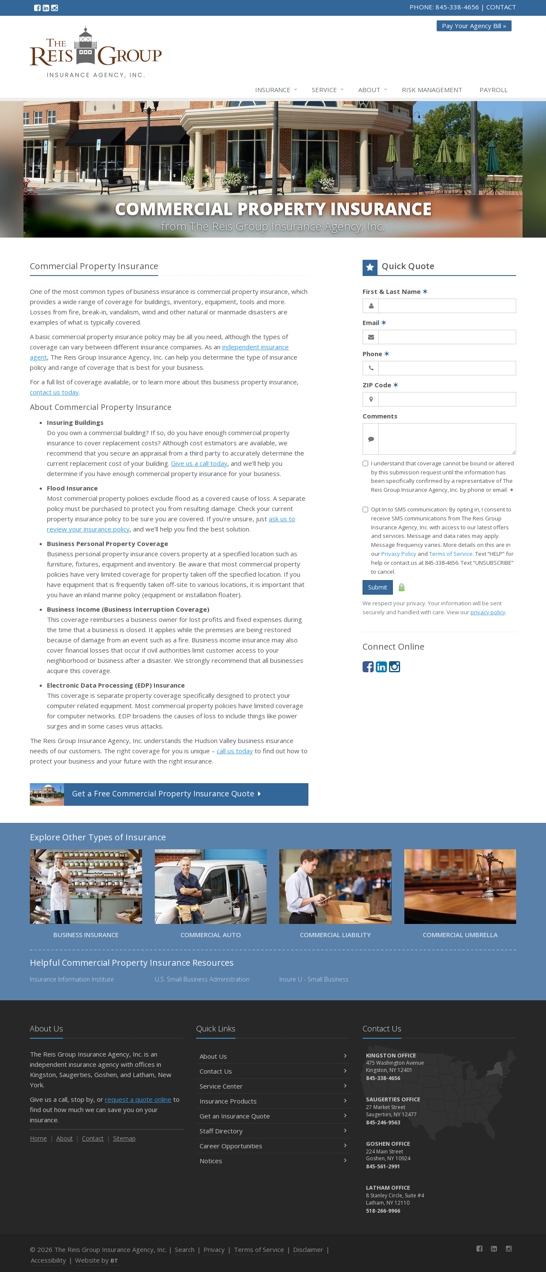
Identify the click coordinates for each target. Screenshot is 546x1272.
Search (185, 1249)
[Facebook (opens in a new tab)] (37, 8)
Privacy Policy (398, 554)
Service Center (273, 1086)
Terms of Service (451, 554)
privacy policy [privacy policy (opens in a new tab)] (487, 612)
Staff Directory (273, 1131)
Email (374, 322)
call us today (235, 750)
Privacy (214, 1249)
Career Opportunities (273, 1145)
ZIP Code (380, 384)
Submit (377, 587)
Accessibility (48, 1260)
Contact (93, 1138)
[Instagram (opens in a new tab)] (54, 8)
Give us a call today (199, 463)
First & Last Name (395, 291)
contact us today (54, 392)
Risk (432, 89)
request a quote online (138, 1099)
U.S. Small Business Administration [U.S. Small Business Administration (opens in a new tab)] (202, 979)
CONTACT (501, 7)
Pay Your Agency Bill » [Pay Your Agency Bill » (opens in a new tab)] (474, 25)
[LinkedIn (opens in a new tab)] (46, 8)
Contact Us (273, 1071)
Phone (376, 353)
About (373, 89)
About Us (273, 1056)
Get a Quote (146, 794)
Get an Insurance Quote (273, 1116)
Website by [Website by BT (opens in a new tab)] (96, 1260)
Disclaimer (308, 1249)
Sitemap (124, 1138)
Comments (380, 416)
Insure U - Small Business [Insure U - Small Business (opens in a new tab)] (314, 979)
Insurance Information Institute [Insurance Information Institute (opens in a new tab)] (72, 979)
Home (38, 1138)
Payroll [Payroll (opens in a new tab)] (493, 89)
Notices (273, 1160)
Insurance (276, 89)
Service (328, 89)
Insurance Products (273, 1101)
